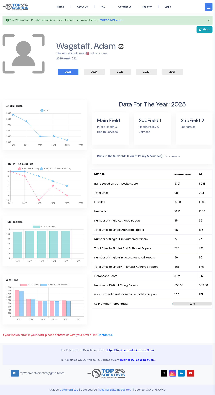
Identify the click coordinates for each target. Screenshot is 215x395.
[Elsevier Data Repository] (115, 390)
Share (204, 29)
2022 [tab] (146, 72)
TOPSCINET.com (111, 20)
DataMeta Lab (69, 390)
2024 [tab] (94, 72)
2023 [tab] (120, 72)
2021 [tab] (172, 72)
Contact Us (105, 335)
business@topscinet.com (137, 360)
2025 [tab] (68, 72)
